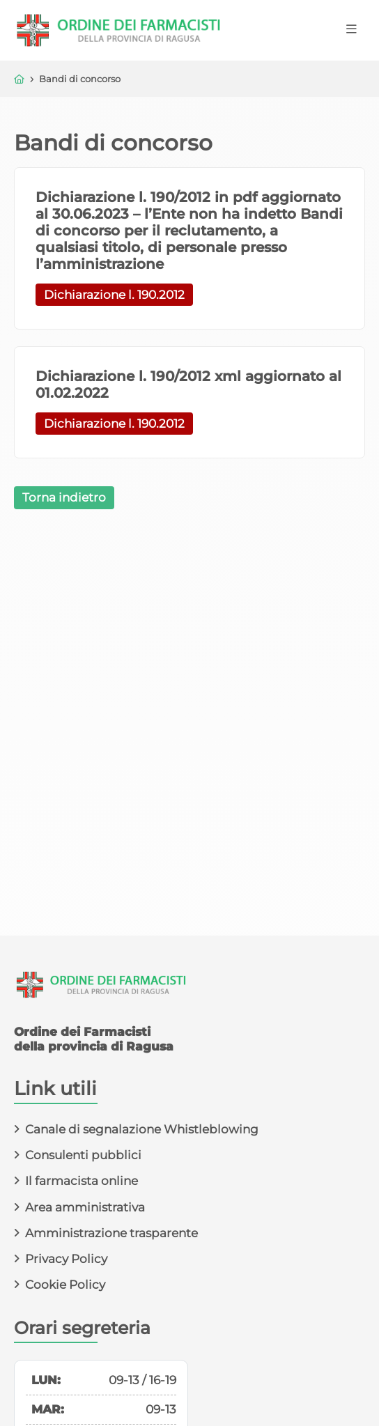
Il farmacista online (81, 1181)
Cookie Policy (65, 1285)
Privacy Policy (66, 1259)
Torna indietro (64, 497)
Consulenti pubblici (83, 1155)
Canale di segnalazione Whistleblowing (141, 1129)
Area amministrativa (85, 1207)
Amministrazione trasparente (111, 1233)
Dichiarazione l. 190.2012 (114, 295)
